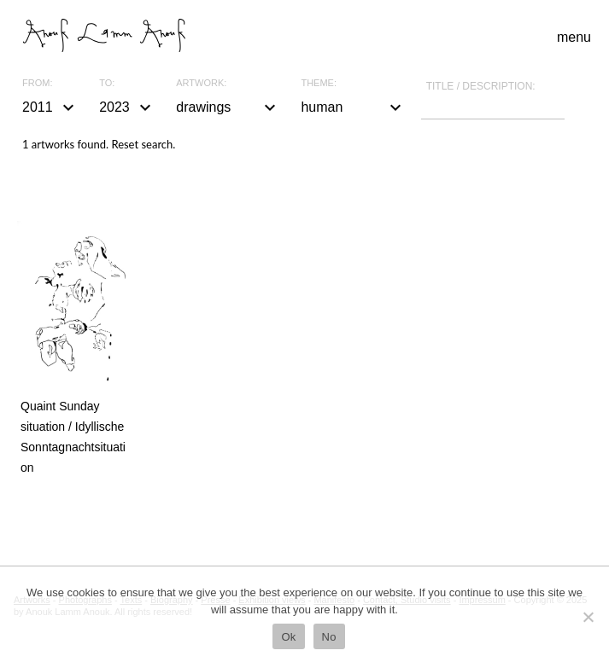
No (329, 636)
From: (37, 83)
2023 (127, 107)
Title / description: (481, 86)
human (353, 107)
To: (106, 83)
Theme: (319, 83)
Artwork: (201, 83)
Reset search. (143, 144)
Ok (288, 636)
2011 (50, 107)
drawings (228, 107)
